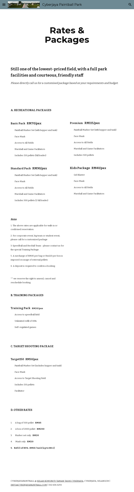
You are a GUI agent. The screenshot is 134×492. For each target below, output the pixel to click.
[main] (67, 35)
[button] (4, 4)
